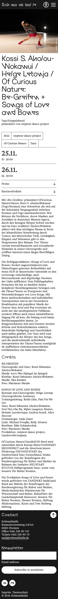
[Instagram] (5, 583)
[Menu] (53, 4)
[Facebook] (12, 583)
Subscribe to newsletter (29, 570)
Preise (29, 184)
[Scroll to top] (53, 515)
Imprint (6, 592)
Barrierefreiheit (29, 191)
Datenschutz (20, 592)
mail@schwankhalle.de (15, 538)
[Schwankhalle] (19, 4)
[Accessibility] (46, 4)
